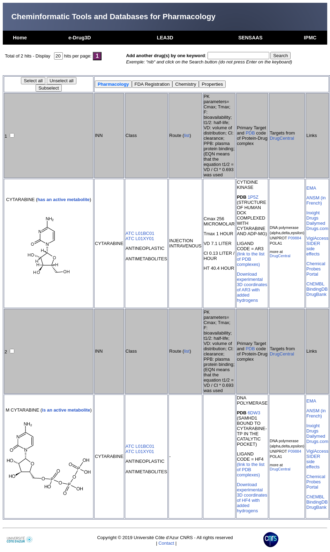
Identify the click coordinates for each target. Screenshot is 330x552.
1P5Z (253, 197)
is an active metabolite (66, 410)
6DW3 (254, 412)
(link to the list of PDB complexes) (250, 259)
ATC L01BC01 (140, 233)
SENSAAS (250, 37)
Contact (166, 543)
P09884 (294, 238)
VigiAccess (317, 238)
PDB (250, 133)
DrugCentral (282, 138)
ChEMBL (315, 283)
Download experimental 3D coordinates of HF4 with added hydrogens (252, 497)
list (187, 135)
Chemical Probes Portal (315, 269)
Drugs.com (317, 228)
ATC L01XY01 (140, 238)
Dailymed (315, 223)
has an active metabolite (63, 199)
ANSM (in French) (315, 200)
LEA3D (165, 37)
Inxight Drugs (313, 215)
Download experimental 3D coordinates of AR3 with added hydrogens (252, 287)
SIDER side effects (313, 248)
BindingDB (317, 289)
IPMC (310, 37)
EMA (311, 188)
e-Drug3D (79, 37)
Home (20, 37)
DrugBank (316, 294)
